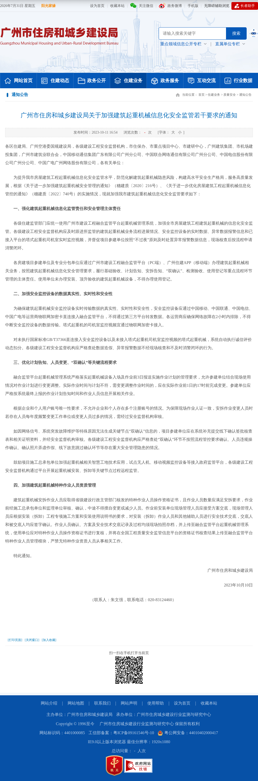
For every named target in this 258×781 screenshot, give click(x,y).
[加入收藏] (49, 640)
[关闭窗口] (32, 640)
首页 (201, 94)
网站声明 (129, 703)
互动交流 (202, 81)
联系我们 (102, 703)
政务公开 (92, 81)
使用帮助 (155, 703)
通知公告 (245, 94)
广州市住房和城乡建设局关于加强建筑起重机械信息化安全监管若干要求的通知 (129, 115)
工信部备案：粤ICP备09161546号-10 (121, 733)
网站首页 (19, 81)
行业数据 (238, 81)
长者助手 (245, 6)
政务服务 (165, 81)
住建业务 (128, 81)
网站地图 (76, 703)
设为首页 (97, 6)
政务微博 (174, 6)
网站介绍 (49, 703)
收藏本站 (117, 6)
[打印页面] (15, 640)
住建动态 (55, 81)
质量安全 (229, 94)
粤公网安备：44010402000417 (188, 733)
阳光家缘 (48, 6)
